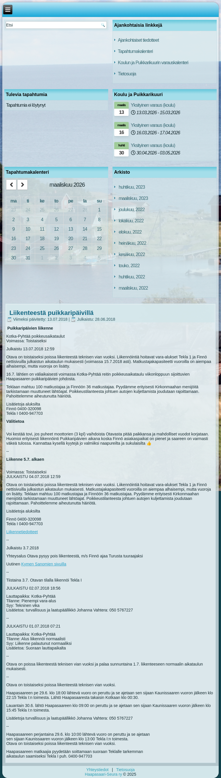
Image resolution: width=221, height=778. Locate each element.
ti (28, 200)
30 (13, 257)
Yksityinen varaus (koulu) (153, 105)
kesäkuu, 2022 (132, 254)
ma (13, 200)
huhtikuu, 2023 (132, 187)
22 (99, 238)
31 (28, 257)
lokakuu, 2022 (131, 220)
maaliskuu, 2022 (133, 288)
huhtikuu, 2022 (132, 276)
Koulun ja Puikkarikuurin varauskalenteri (153, 62)
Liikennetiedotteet (22, 532)
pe (70, 200)
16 (13, 238)
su (99, 200)
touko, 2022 (129, 265)
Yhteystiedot (97, 769)
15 (99, 229)
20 (70, 238)
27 (70, 209)
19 (56, 238)
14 (85, 229)
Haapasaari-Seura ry (103, 774)
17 (28, 238)
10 (28, 229)
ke (42, 200)
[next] (22, 184)
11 (42, 229)
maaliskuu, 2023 (133, 198)
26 (56, 209)
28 (85, 209)
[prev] (11, 184)
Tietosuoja (127, 73)
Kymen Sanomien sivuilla (43, 564)
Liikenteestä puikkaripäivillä (51, 312)
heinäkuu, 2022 (132, 243)
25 (42, 209)
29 (99, 248)
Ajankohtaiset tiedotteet (138, 40)
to (56, 200)
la (84, 200)
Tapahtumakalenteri (135, 51)
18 (42, 238)
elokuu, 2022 (130, 232)
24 (28, 209)
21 (85, 238)
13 (70, 229)
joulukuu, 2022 (131, 209)
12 (56, 229)
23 (13, 209)
